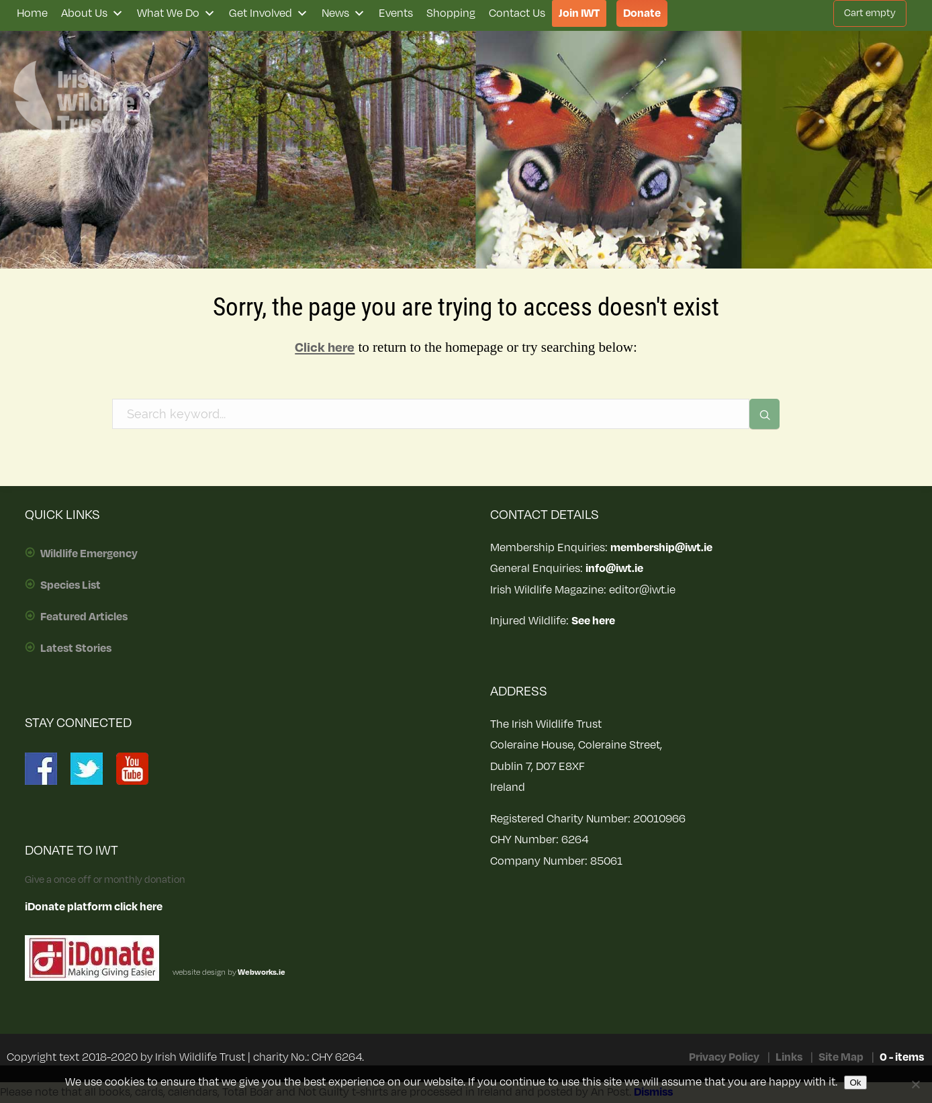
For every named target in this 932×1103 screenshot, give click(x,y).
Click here (325, 347)
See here (593, 621)
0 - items (902, 1057)
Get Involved (268, 13)
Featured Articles (84, 617)
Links (789, 1057)
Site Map (841, 1057)
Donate (642, 13)
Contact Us (517, 13)
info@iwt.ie (614, 569)
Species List (70, 585)
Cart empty (870, 13)
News (343, 13)
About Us (92, 13)
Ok (855, 1082)
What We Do (176, 13)
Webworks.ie (260, 972)
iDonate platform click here (93, 907)
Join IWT (579, 13)
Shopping (450, 13)
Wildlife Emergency (89, 554)
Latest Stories (75, 648)
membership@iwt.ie (661, 548)
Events (396, 13)
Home (32, 13)
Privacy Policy (724, 1057)
